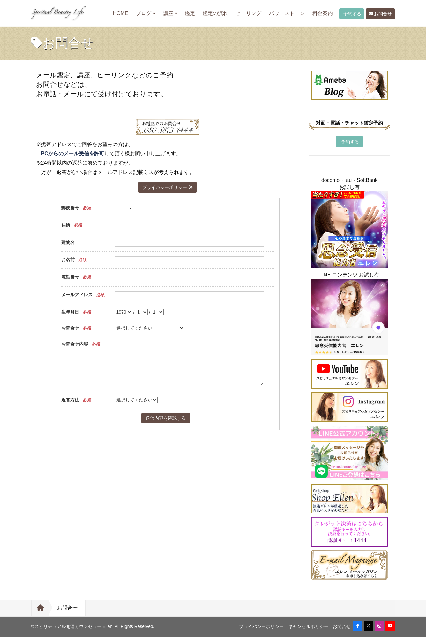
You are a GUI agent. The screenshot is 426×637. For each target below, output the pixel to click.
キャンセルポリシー (308, 626)
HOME (120, 13)
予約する (351, 13)
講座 (170, 13)
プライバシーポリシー (167, 187)
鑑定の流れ (215, 13)
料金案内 (322, 13)
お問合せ (380, 13)
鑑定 (190, 13)
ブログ (145, 13)
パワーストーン (287, 13)
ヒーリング (248, 13)
